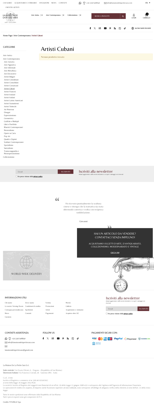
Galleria (68, 306)
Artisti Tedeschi (10, 106)
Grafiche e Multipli (11, 121)
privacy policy (37, 176)
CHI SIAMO (7, 3)
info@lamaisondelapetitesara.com (118, 3)
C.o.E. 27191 (8, 378)
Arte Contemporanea (53, 15)
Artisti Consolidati (11, 82)
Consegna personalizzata (14, 310)
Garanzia (8, 317)
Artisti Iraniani (9, 94)
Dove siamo (29, 303)
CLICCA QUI (115, 253)
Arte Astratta (9, 62)
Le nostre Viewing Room (14, 306)
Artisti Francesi (10, 91)
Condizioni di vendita (32, 306)
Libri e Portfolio (10, 124)
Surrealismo (8, 148)
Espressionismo (10, 115)
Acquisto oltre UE (72, 313)
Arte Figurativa (10, 65)
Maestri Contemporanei (13, 127)
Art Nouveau (9, 109)
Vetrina (48, 303)
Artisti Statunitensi (11, 103)
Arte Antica (35, 15)
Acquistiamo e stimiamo (74, 310)
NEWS (53, 3)
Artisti (47, 310)
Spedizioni (29, 310)
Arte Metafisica (10, 71)
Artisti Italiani (9, 97)
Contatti (28, 313)
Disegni (7, 112)
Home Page (7, 35)
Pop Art (7, 136)
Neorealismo (9, 130)
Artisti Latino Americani (13, 100)
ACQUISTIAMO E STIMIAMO (25, 3)
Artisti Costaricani (11, 85)
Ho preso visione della (30, 176)
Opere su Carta (10, 133)
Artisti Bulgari (9, 77)
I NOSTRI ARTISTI (12, 7)
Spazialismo (8, 145)
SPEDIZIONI (44, 3)
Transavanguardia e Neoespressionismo (11, 152)
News (7, 313)
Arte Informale (10, 68)
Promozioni (49, 306)
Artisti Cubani (9, 88)
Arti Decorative (10, 74)
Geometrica (8, 118)
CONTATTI (63, 3)
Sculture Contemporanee (14, 142)
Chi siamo (8, 303)
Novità (68, 303)
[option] (83, 212)
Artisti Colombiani (11, 80)
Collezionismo (72, 15)
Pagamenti (49, 313)
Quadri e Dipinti (10, 139)
